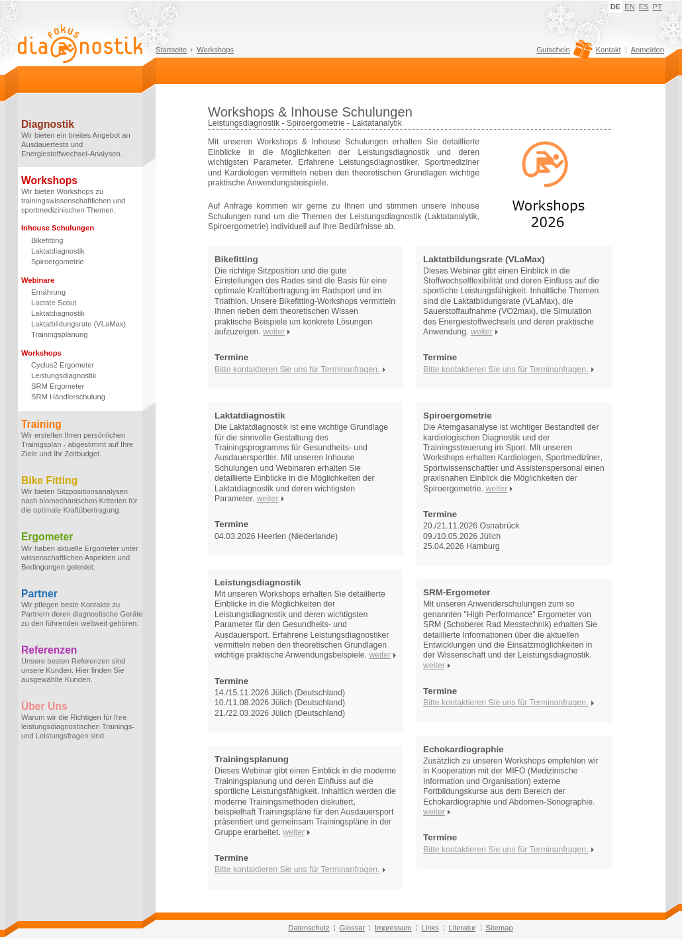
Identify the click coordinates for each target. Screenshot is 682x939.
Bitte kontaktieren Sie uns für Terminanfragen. (297, 369)
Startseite (171, 50)
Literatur (462, 928)
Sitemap (499, 928)
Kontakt (608, 50)
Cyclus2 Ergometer (62, 365)
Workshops (215, 50)
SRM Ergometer (57, 386)
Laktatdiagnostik (58, 251)
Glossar (352, 928)
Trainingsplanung (59, 334)
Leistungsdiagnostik (63, 375)
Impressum (393, 928)
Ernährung (48, 292)
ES (644, 7)
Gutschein (562, 53)
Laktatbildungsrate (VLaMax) (78, 324)
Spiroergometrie (57, 262)
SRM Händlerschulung (68, 397)
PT (657, 7)
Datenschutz (308, 928)
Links (429, 928)
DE (615, 7)
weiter (274, 331)
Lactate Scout (53, 303)
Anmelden (647, 50)
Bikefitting (47, 240)
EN (629, 7)
